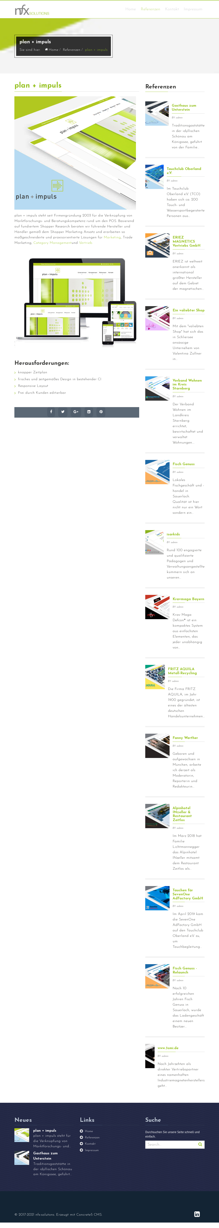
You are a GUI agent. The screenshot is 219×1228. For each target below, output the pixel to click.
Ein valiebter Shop (189, 316)
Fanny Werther (185, 743)
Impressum (193, 9)
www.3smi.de (168, 1054)
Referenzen (150, 9)
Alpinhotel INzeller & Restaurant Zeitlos (182, 820)
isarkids (173, 540)
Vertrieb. (86, 248)
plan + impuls (38, 91)
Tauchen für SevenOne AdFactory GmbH (188, 900)
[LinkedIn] (197, 1220)
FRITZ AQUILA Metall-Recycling (182, 677)
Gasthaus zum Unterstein (184, 113)
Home (130, 9)
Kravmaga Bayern (188, 605)
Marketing (112, 243)
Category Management (52, 248)
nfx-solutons (44, 1220)
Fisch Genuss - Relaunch (185, 976)
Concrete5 (84, 1220)
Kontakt (172, 9)
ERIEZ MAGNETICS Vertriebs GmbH (187, 247)
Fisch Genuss (184, 470)
